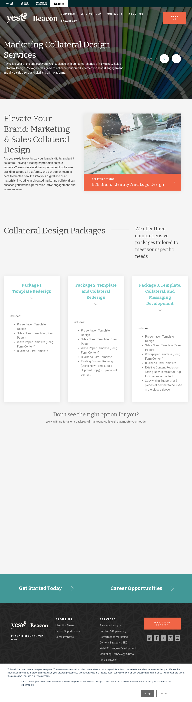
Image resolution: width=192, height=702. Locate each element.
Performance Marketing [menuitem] (114, 641)
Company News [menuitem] (64, 641)
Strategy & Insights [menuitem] (111, 629)
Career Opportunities (144, 591)
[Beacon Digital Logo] (32, 18)
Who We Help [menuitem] (91, 14)
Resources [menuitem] (69, 21)
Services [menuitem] (68, 14)
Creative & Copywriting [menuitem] (113, 635)
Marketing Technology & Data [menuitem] (117, 658)
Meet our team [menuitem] (64, 629)
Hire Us (175, 17)
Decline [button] (163, 693)
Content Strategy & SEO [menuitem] (114, 646)
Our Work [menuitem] (115, 14)
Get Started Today (48, 591)
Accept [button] (147, 693)
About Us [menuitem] (136, 14)
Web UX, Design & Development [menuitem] (118, 652)
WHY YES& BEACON (162, 627)
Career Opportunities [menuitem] (67, 635)
